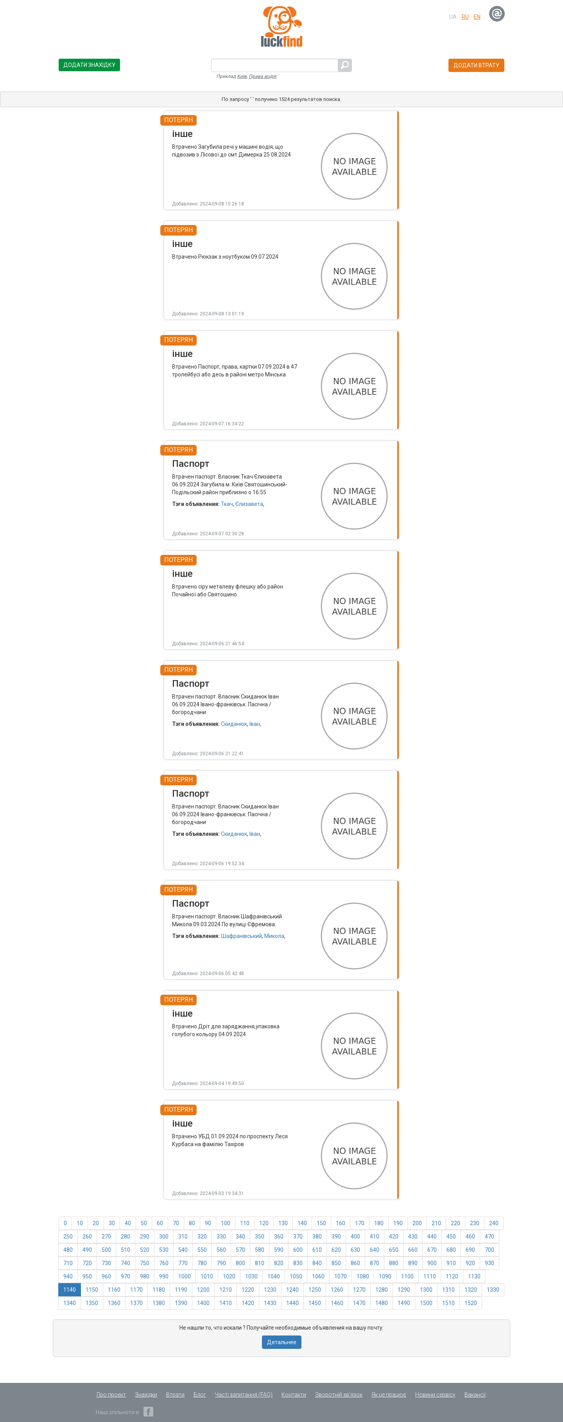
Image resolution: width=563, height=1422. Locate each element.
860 (355, 1263)
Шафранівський (241, 936)
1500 (426, 1303)
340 (240, 1236)
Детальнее (281, 1342)
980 (144, 1276)
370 (298, 1236)
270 (106, 1236)
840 (317, 1263)
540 (183, 1250)
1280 (381, 1290)
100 (225, 1223)
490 (87, 1250)
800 (240, 1263)
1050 (296, 1276)
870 (374, 1263)
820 (278, 1263)
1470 (359, 1303)
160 (340, 1223)
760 (164, 1263)
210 (436, 1223)
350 (259, 1236)
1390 (181, 1303)
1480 (381, 1303)
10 (80, 1223)
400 (355, 1236)
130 (283, 1223)
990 (164, 1276)
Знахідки (146, 1394)
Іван (254, 724)
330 (221, 1236)
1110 (429, 1276)
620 (336, 1250)
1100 (407, 1276)
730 (106, 1263)
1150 (92, 1290)
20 (96, 1223)
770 (183, 1263)
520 (144, 1250)
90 (208, 1223)
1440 (292, 1303)
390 (336, 1236)
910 (451, 1263)
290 (144, 1236)
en (477, 17)
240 (493, 1223)
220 (455, 1223)
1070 (340, 1276)
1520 (470, 1303)
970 (125, 1276)
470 (489, 1236)
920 (470, 1263)
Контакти (294, 1394)
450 (451, 1236)
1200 (203, 1290)
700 (489, 1250)
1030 (251, 1276)
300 (164, 1236)
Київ (242, 76)
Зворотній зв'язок (338, 1394)
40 (128, 1223)
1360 (114, 1303)
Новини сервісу (435, 1394)
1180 (158, 1290)
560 (221, 1250)
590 (278, 1250)
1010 (207, 1276)
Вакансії (475, 1394)
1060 (318, 1276)
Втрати (175, 1394)
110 (244, 1223)
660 (413, 1250)
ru (465, 17)
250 (68, 1236)
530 (164, 1250)
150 (321, 1223)
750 (144, 1263)
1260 (337, 1290)
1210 (225, 1290)
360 (278, 1236)
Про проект (111, 1394)
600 (298, 1250)
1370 (136, 1303)
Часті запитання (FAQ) (244, 1394)
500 (106, 1250)
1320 (470, 1290)
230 (474, 1223)
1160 (114, 1290)
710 (68, 1263)
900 (432, 1263)
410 (374, 1236)
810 (259, 1263)
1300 (426, 1290)
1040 (273, 1276)
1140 (69, 1290)
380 (317, 1236)
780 (202, 1263)
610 (317, 1250)
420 (393, 1236)
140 (302, 1223)
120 (264, 1223)
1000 (184, 1276)
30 (112, 1223)
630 (355, 1250)
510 (125, 1250)
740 (125, 1263)
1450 (314, 1303)
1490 (404, 1303)
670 (432, 1250)
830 (298, 1263)
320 (202, 1236)
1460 (337, 1303)
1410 (225, 1303)
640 (374, 1250)
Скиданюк (234, 724)
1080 (363, 1276)
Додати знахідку (89, 65)
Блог (200, 1394)
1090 (385, 1276)
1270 (359, 1290)
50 (144, 1223)
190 (398, 1223)
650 (393, 1250)
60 (160, 1223)
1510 (448, 1303)
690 (470, 1250)
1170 (136, 1290)
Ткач (227, 504)
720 (87, 1263)
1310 (448, 1290)
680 (451, 1250)
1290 (404, 1290)
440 (432, 1236)
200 (417, 1223)
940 (68, 1276)
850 (336, 1263)
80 (192, 1223)
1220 (248, 1290)
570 (240, 1250)
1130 (474, 1276)
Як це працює (388, 1394)
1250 (314, 1290)
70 (176, 1223)
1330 (493, 1290)
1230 (270, 1290)
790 (221, 1263)
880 (393, 1263)
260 (87, 1236)
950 (87, 1276)
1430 (270, 1303)
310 (183, 1236)
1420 (248, 1303)
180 (379, 1223)
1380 (158, 1303)
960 (106, 1276)
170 (359, 1223)
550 (202, 1250)
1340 (69, 1303)
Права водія (262, 76)
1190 (181, 1290)
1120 (452, 1276)
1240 (292, 1290)
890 (413, 1263)
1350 (92, 1303)
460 (470, 1236)
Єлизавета (249, 504)
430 (413, 1236)
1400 (203, 1303)
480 (68, 1250)
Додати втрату (476, 65)
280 (125, 1236)
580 (259, 1250)
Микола (274, 936)
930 (489, 1263)
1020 (229, 1276)
